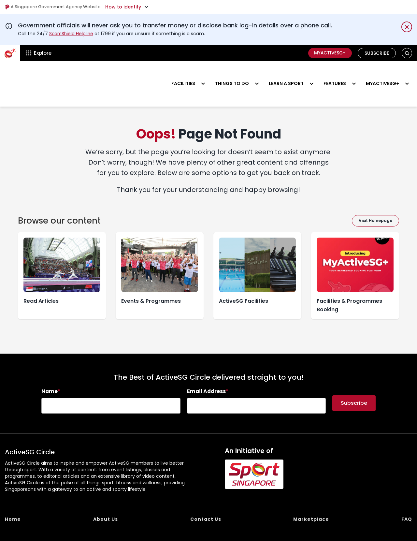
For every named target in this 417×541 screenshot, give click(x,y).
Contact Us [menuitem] (205, 500)
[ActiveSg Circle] (10, 53)
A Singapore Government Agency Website (56, 7)
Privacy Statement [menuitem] (79, 523)
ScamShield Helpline (72, 33)
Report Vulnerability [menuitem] (24, 523)
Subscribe (377, 53)
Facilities (183, 73)
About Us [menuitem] (105, 500)
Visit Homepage (375, 201)
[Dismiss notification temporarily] (406, 27)
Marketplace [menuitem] (311, 500)
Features (335, 73)
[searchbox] (110, 386)
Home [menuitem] (13, 500)
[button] (407, 53)
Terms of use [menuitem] (128, 523)
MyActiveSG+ (328, 53)
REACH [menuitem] (165, 523)
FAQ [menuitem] (406, 500)
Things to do (232, 73)
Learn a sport (286, 73)
